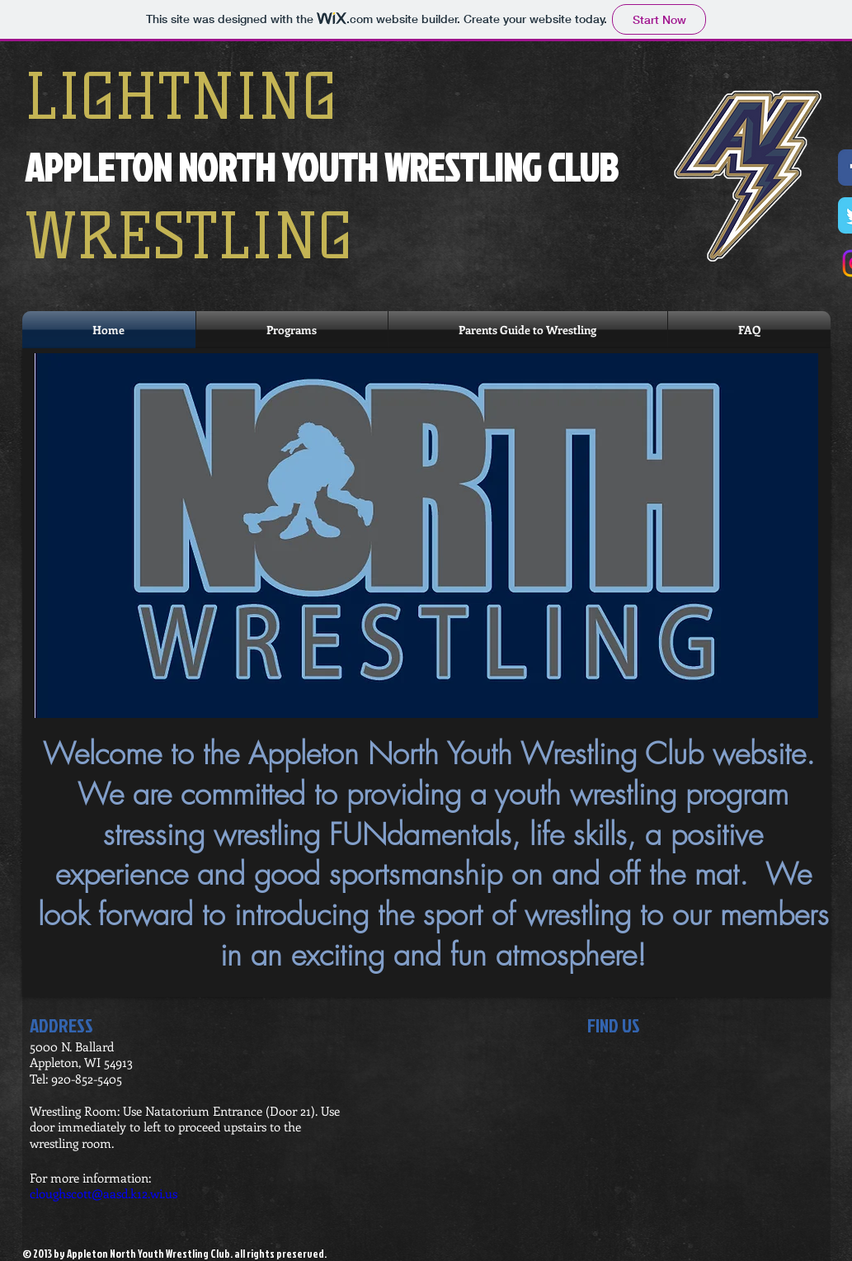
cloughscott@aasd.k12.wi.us (103, 1193)
